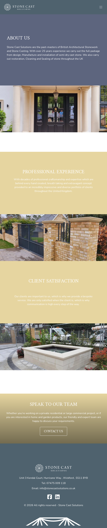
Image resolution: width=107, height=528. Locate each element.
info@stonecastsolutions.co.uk (57, 488)
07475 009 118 (56, 483)
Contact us (53, 431)
